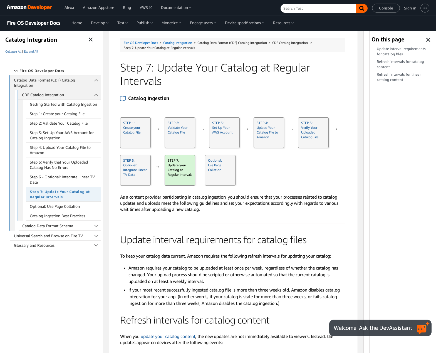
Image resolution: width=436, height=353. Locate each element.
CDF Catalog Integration (61, 94)
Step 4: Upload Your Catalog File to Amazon (60, 150)
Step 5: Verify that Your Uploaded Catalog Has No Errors (59, 165)
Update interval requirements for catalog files (401, 51)
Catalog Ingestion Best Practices (57, 215)
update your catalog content (168, 336)
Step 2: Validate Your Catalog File (59, 123)
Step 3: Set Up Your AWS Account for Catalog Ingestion (62, 135)
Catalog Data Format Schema (61, 225)
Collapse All (13, 51)
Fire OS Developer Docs (33, 23)
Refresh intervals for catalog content (400, 64)
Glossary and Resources (57, 245)
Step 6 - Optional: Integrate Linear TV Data (62, 179)
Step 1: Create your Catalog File (57, 113)
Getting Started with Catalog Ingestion (63, 104)
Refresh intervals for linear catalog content (399, 77)
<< (39, 70)
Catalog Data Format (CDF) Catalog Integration (57, 82)
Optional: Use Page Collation (55, 206)
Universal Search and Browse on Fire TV (57, 235)
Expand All (31, 51)
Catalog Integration (177, 43)
